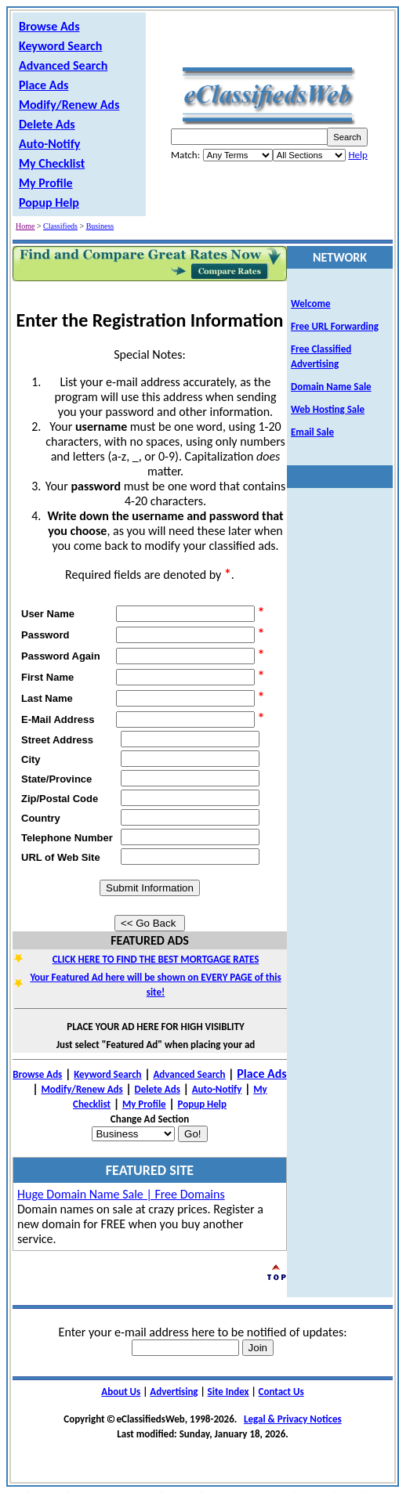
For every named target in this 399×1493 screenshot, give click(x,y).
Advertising (174, 1391)
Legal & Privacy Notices (293, 1419)
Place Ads (43, 85)
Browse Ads (49, 26)
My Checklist (52, 163)
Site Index (228, 1391)
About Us (120, 1391)
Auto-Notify (49, 143)
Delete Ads (47, 124)
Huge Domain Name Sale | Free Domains (121, 1194)
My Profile (46, 182)
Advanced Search (63, 65)
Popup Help (49, 202)
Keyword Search (60, 45)
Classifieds (60, 226)
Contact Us (281, 1391)
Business (100, 226)
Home (25, 226)
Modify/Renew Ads (69, 104)
